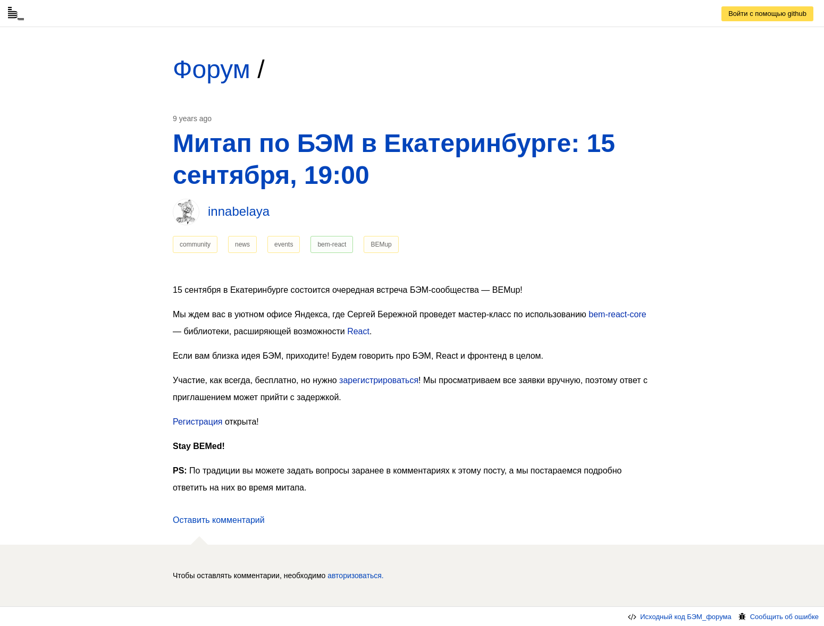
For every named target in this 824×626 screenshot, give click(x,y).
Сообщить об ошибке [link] (778, 617)
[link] (767, 13)
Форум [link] (211, 69)
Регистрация (198, 421)
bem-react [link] (331, 244)
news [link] (242, 244)
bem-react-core (617, 314)
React (358, 331)
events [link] (283, 244)
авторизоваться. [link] (355, 575)
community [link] (195, 244)
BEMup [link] (381, 244)
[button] (219, 520)
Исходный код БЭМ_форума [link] (679, 617)
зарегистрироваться (378, 380)
